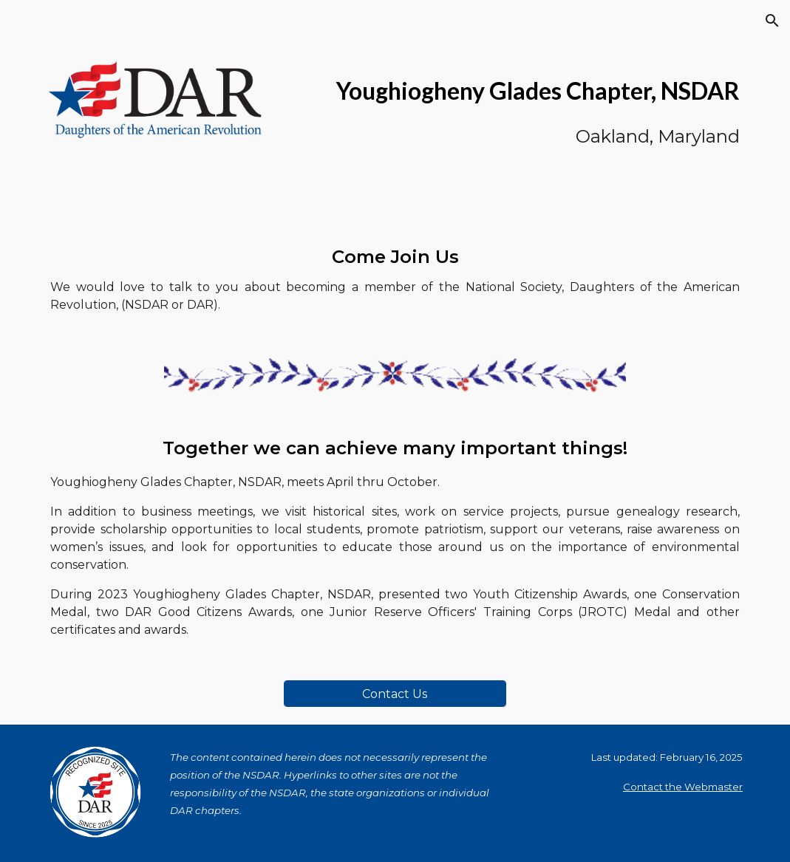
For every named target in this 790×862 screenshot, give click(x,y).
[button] (772, 20)
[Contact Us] (395, 694)
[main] (514, 107)
